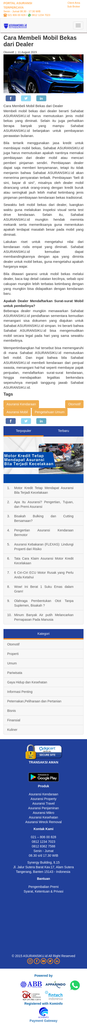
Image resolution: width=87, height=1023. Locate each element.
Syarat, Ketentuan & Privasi (43, 891)
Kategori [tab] (43, 634)
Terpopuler (23, 431)
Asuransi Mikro (43, 813)
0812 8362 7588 (43, 846)
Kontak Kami (44, 829)
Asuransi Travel (43, 803)
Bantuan (43, 878)
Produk (43, 786)
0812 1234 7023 (41, 15)
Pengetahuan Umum (49, 412)
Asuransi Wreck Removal (43, 822)
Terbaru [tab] (63, 431)
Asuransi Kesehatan (43, 817)
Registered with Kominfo (43, 1003)
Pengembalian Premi (44, 887)
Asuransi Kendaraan (21, 404)
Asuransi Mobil (17, 412)
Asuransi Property (43, 799)
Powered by (43, 975)
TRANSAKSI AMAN (43, 762)
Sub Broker (73, 6)
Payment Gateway (44, 1021)
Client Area (74, 2)
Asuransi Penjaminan (43, 808)
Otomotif (74, 404)
